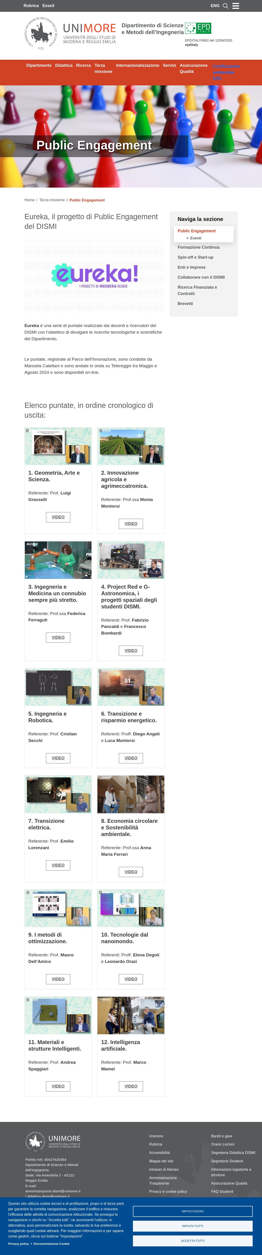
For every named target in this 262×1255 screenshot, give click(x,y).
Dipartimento (39, 65)
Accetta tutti (193, 1241)
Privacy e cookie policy (168, 1191)
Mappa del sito (161, 1161)
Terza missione (103, 68)
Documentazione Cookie (52, 1243)
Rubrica (31, 5)
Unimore (156, 1136)
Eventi (195, 238)
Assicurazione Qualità (194, 68)
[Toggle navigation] (235, 6)
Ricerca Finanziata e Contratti (197, 290)
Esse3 (48, 5)
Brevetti (185, 303)
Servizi (169, 65)
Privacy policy (18, 1243)
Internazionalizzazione (137, 65)
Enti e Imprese (192, 267)
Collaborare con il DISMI (201, 277)
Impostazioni (193, 1211)
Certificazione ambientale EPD (226, 72)
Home (30, 200)
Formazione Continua (198, 247)
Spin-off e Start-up (195, 257)
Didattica (64, 65)
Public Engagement (197, 231)
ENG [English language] (215, 5)
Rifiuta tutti (192, 1226)
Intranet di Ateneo (164, 1169)
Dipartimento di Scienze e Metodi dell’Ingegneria (153, 28)
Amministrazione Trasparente (163, 1180)
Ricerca (83, 65)
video (58, 517)
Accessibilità (159, 1153)
